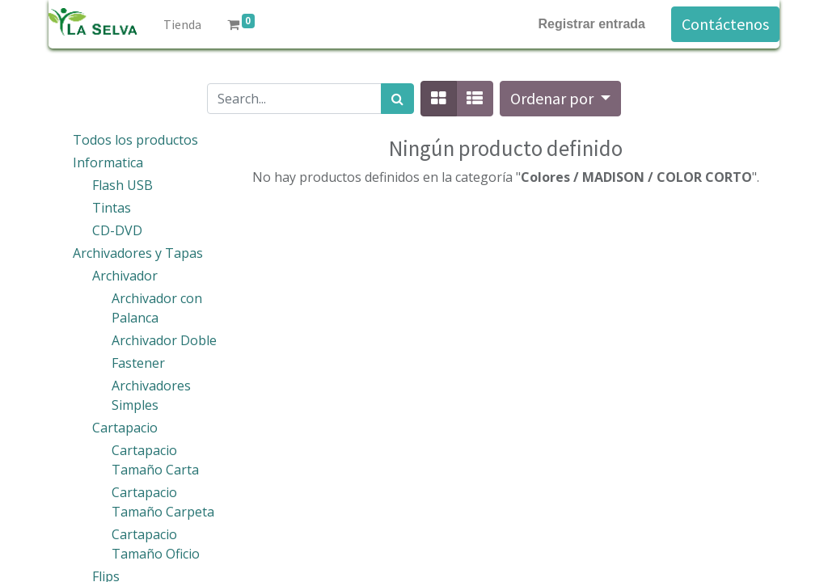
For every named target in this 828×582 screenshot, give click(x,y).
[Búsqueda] (397, 98)
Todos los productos (135, 140)
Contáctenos (725, 24)
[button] (560, 98)
